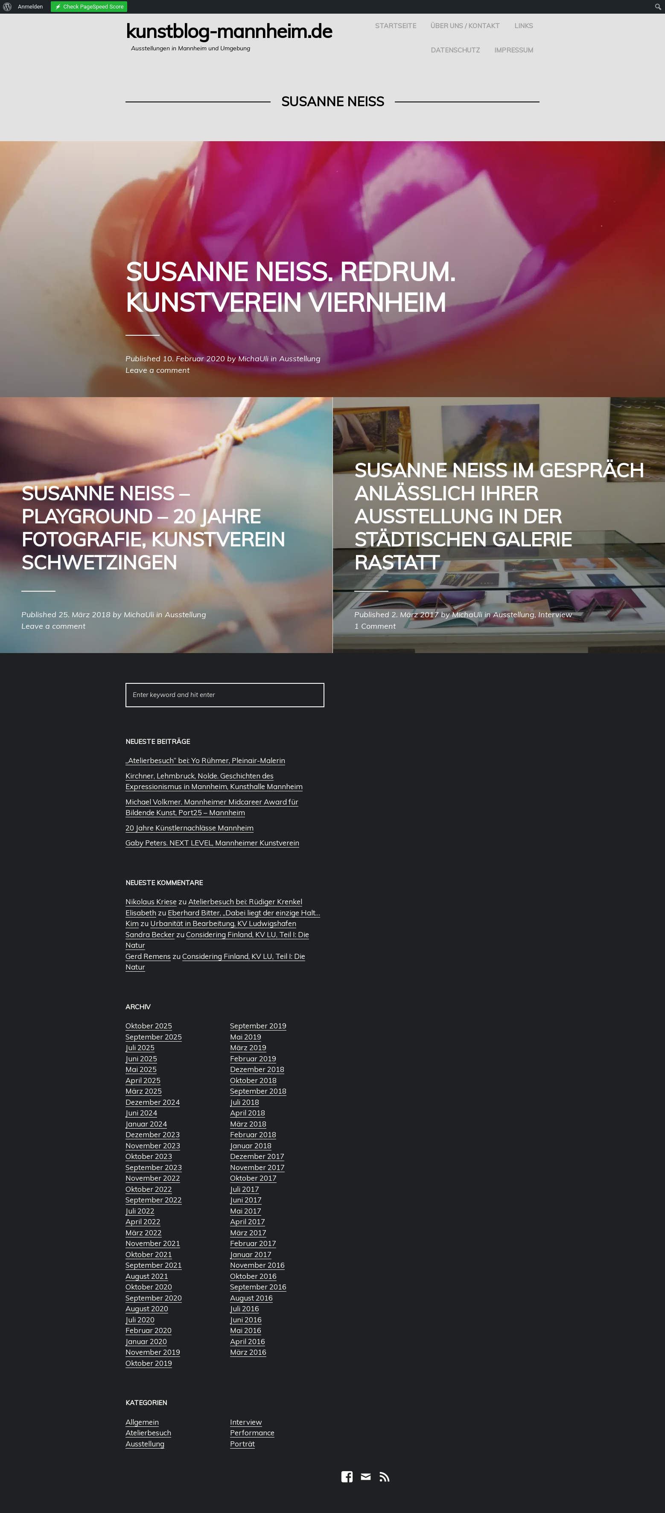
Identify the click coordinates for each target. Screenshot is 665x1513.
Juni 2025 (141, 1058)
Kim (132, 923)
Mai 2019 (245, 1036)
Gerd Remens (148, 956)
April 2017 (247, 1221)
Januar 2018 (250, 1145)
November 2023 (152, 1145)
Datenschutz (455, 50)
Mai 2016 (245, 1330)
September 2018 (258, 1090)
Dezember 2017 (257, 1156)
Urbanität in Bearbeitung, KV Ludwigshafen (223, 923)
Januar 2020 (146, 1341)
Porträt (242, 1443)
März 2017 (248, 1232)
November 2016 (257, 1264)
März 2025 (143, 1090)
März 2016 (248, 1351)
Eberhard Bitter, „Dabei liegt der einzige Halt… (244, 912)
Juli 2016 (244, 1308)
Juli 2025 (140, 1047)
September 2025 (153, 1036)
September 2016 (258, 1286)
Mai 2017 (245, 1210)
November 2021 (152, 1243)
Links (523, 26)
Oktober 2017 (253, 1177)
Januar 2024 (146, 1123)
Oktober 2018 (253, 1080)
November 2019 (152, 1351)
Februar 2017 (253, 1243)
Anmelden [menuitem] (30, 6)
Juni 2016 (246, 1319)
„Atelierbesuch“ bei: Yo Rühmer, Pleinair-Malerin (205, 760)
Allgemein (142, 1421)
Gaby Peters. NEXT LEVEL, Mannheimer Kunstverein (212, 842)
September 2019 (258, 1025)
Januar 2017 (250, 1254)
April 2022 (142, 1221)
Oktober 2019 (148, 1363)
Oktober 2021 (148, 1254)
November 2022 (152, 1177)
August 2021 (146, 1276)
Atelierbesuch (148, 1432)
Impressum (513, 50)
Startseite (395, 26)
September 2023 (153, 1167)
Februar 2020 (148, 1330)
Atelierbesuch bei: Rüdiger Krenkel (245, 901)
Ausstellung (144, 1443)
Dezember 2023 (152, 1134)
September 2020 (153, 1297)
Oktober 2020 (148, 1286)
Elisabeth (140, 912)
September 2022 (153, 1199)
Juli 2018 (244, 1102)
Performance (252, 1432)
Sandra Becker (150, 934)
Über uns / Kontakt (465, 26)
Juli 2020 (140, 1319)
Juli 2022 (140, 1210)
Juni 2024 (141, 1112)
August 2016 (251, 1297)
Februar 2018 (253, 1134)
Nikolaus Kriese (151, 901)
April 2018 (247, 1112)
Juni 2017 (246, 1199)
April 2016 (247, 1341)
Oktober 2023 (148, 1156)
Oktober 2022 (148, 1189)
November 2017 (257, 1167)
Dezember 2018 (257, 1069)
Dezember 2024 (152, 1102)
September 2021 (153, 1264)
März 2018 (248, 1123)
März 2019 (248, 1047)
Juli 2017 (244, 1189)
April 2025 (142, 1080)
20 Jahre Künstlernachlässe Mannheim (189, 827)
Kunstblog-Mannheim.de (228, 31)
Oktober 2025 (148, 1025)
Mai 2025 (141, 1069)
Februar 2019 (253, 1058)
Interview (246, 1421)
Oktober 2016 (253, 1276)
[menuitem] (7, 7)
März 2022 (143, 1232)
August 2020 (146, 1308)
